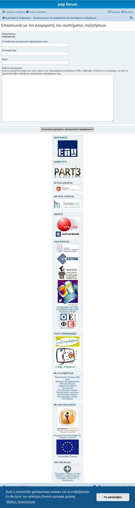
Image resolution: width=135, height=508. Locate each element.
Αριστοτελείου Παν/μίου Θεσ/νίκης (67, 378)
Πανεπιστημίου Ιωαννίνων (67, 392)
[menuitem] (36, 12)
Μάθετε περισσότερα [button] (20, 501)
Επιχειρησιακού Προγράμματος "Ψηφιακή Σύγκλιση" (67, 423)
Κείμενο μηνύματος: (12, 68)
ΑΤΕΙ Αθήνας (67, 399)
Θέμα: (5, 59)
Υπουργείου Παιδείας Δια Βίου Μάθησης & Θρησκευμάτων (67, 475)
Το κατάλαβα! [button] (113, 497)
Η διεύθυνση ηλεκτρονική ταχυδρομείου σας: (25, 41)
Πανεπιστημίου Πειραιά (67, 397)
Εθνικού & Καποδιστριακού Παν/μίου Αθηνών (67, 382)
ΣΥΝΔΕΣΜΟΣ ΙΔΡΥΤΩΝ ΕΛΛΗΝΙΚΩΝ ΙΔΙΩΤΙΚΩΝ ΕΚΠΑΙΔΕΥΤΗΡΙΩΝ (67, 309)
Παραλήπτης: (9, 34)
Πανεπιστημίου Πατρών (67, 394)
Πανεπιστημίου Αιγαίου (67, 390)
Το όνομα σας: (9, 50)
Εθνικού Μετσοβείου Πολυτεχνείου (67, 387)
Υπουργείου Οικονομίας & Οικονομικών (67, 479)
